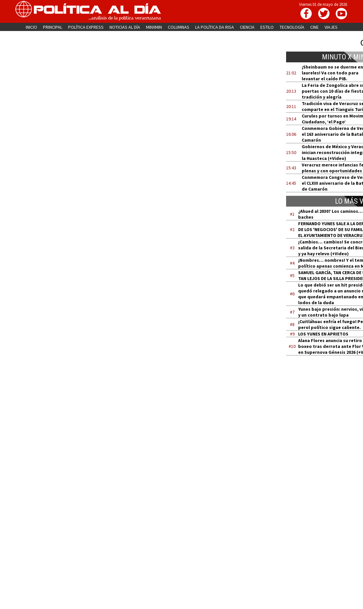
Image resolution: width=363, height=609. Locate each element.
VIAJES (331, 27)
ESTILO (267, 27)
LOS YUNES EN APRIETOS (323, 334)
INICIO (31, 27)
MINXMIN (154, 27)
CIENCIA (247, 27)
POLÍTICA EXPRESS (86, 27)
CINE (314, 27)
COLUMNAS (178, 27)
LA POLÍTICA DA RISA (214, 27)
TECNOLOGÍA (292, 27)
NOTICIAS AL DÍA (124, 27)
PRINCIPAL (52, 27)
